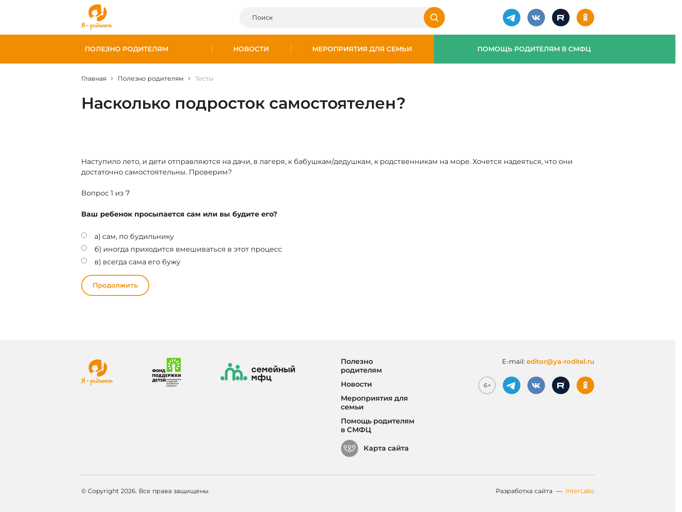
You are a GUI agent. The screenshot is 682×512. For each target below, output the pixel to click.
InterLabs (580, 491)
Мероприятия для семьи (362, 49)
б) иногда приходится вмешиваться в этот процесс (188, 249)
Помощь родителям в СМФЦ (534, 49)
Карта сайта (375, 448)
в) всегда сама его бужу (137, 262)
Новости (251, 49)
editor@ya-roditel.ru (560, 361)
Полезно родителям (126, 49)
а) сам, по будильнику (134, 236)
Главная (93, 78)
